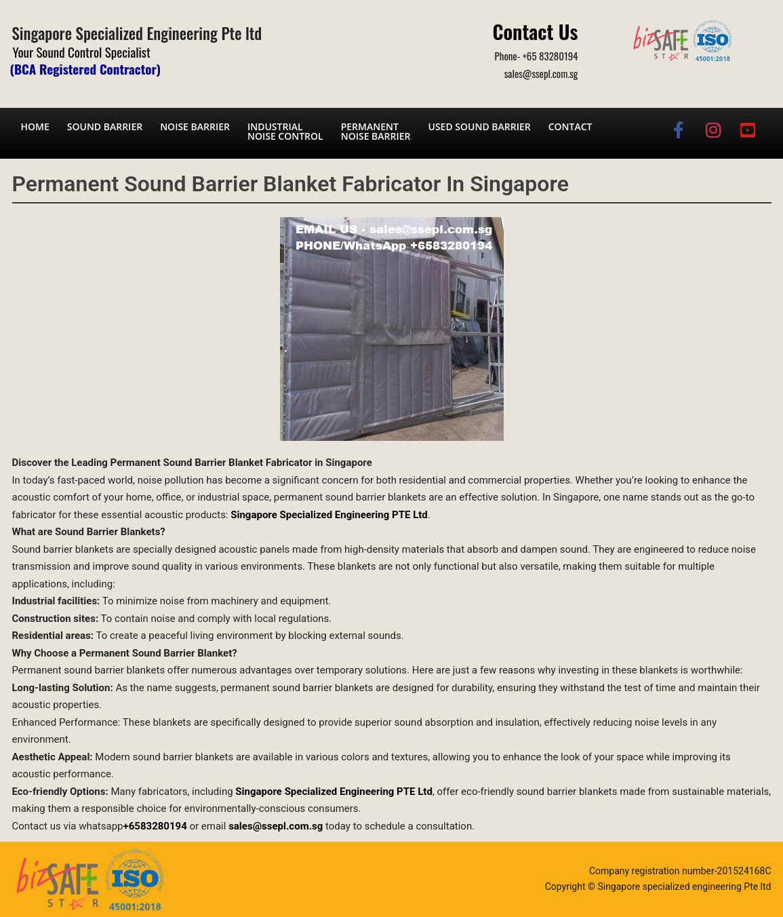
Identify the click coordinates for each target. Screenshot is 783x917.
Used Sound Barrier (479, 126)
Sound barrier (104, 126)
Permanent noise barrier (376, 131)
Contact (570, 126)
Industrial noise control (285, 131)
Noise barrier (195, 126)
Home (35, 126)
